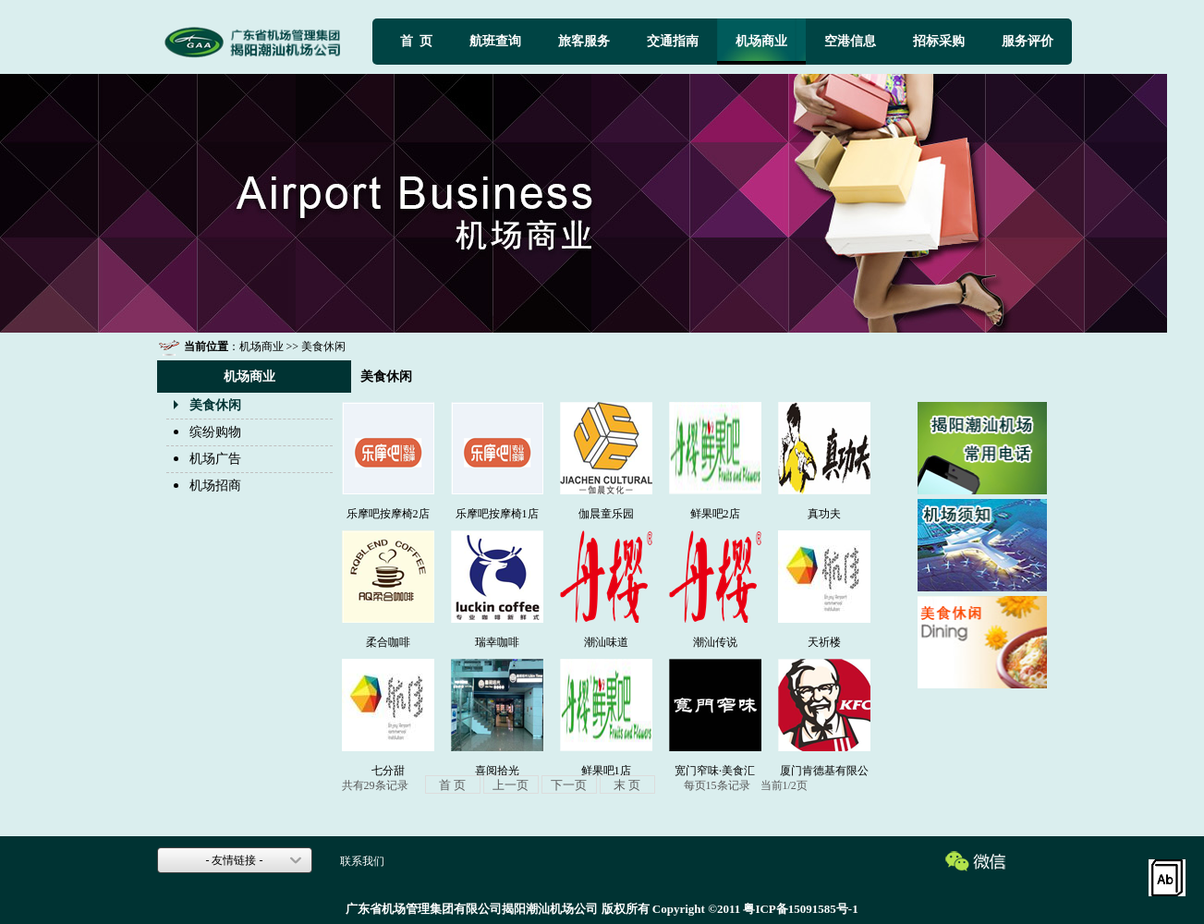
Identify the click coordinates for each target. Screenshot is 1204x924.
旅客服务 (584, 41)
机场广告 (215, 459)
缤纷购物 (215, 432)
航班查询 (495, 41)
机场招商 (215, 485)
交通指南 (673, 41)
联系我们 (362, 861)
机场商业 (761, 41)
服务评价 (1027, 41)
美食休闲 (215, 405)
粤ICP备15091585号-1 (800, 909)
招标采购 (939, 41)
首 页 (416, 41)
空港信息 (850, 41)
